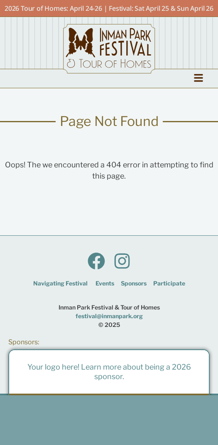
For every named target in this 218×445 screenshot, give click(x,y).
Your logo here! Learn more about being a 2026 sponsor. (109, 372)
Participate (169, 283)
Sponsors (134, 283)
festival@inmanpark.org (109, 315)
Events (105, 283)
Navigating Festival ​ (61, 283)
